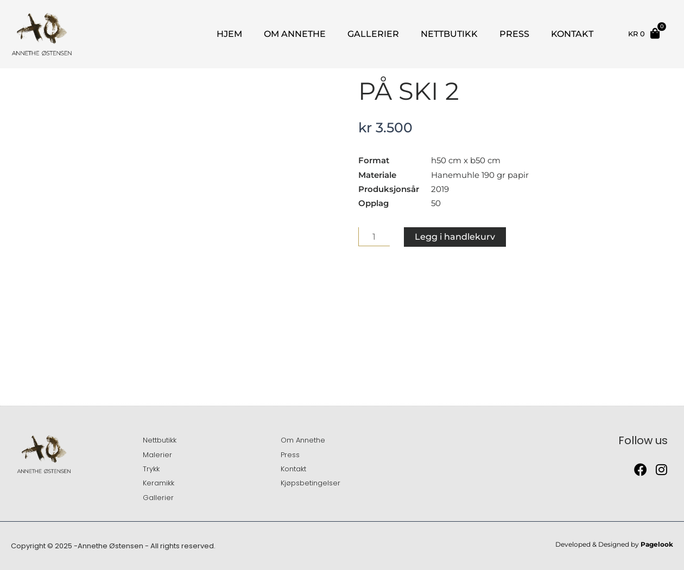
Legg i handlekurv (455, 237)
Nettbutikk (449, 34)
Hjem (229, 34)
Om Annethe (295, 34)
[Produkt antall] (374, 237)
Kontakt (572, 34)
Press (514, 34)
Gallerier (373, 34)
